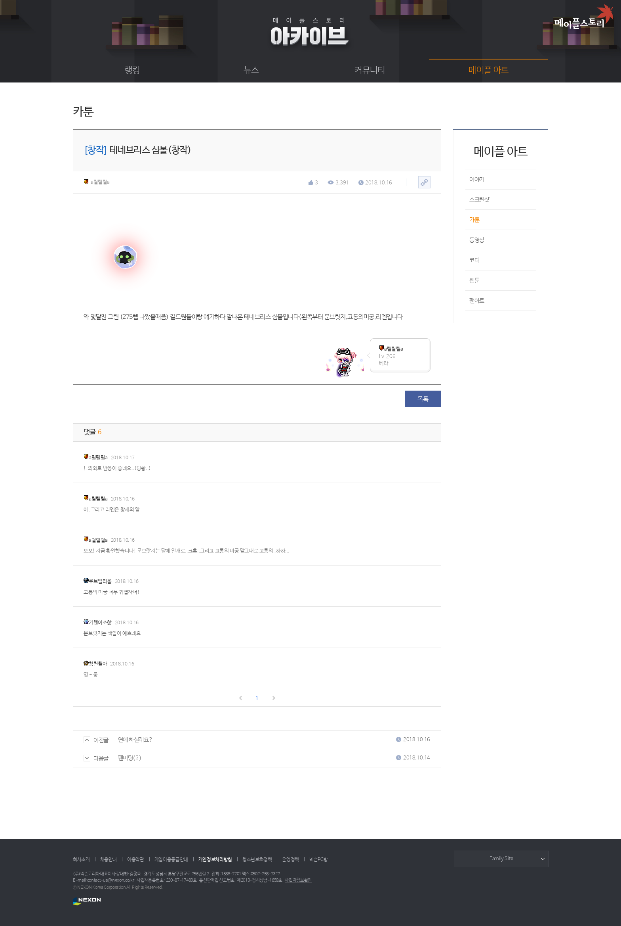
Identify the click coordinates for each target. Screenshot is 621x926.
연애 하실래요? (135, 739)
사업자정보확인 (298, 880)
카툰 (474, 220)
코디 (474, 260)
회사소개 (81, 860)
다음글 (96, 758)
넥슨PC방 (318, 860)
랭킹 (132, 70)
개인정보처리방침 (215, 860)
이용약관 (135, 860)
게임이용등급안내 (171, 860)
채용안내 (108, 860)
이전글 (96, 740)
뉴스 (251, 70)
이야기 (476, 179)
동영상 (476, 240)
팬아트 (476, 300)
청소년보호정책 (257, 860)
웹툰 (474, 280)
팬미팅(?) (130, 758)
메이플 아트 (489, 70)
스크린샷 (479, 199)
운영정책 (290, 860)
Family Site (501, 859)
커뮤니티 (369, 70)
